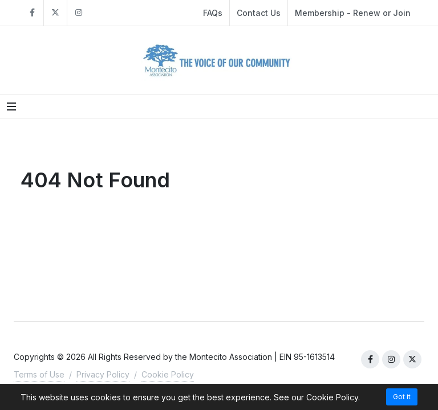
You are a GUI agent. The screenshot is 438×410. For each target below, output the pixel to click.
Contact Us (259, 13)
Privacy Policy (102, 374)
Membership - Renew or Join (353, 13)
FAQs (212, 13)
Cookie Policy (167, 374)
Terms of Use (39, 374)
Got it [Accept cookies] (402, 396)
